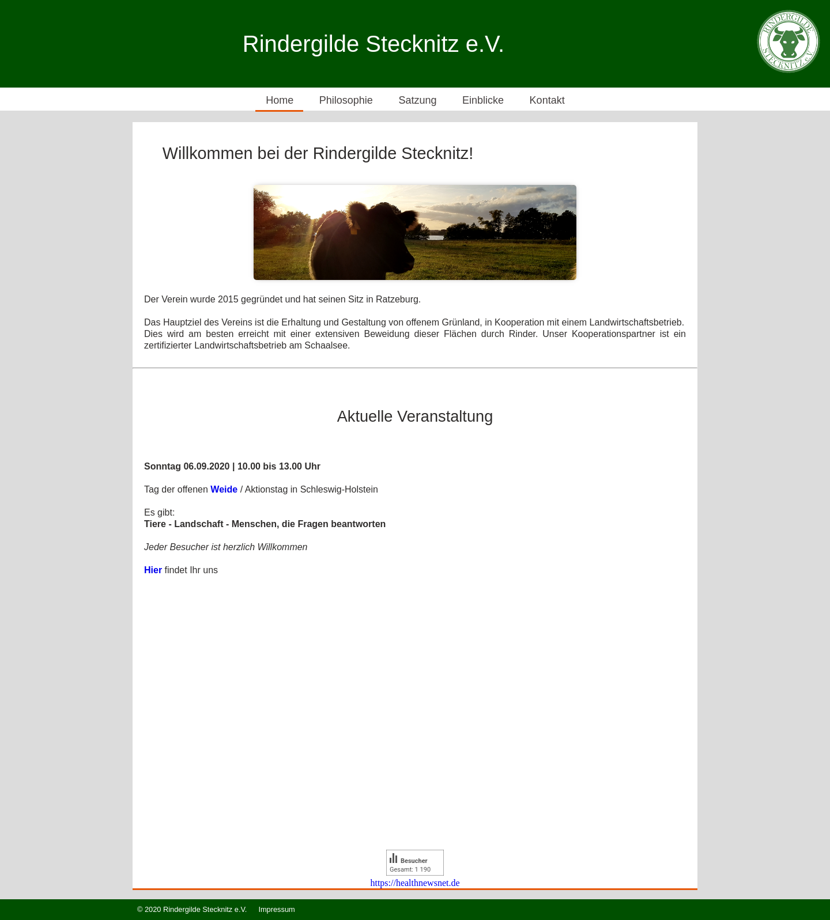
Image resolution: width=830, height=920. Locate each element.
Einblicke (483, 100)
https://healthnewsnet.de (414, 883)
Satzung (417, 100)
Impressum (276, 909)
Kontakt (547, 100)
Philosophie (346, 100)
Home (279, 100)
